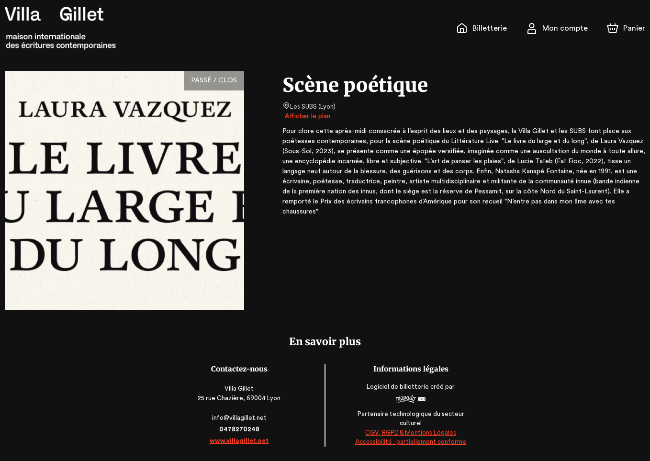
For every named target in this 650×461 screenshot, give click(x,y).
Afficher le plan (307, 116)
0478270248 (240, 429)
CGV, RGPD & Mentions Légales (410, 432)
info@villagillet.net (240, 417)
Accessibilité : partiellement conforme (410, 442)
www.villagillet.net (240, 440)
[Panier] (626, 28)
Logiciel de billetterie (398, 386)
